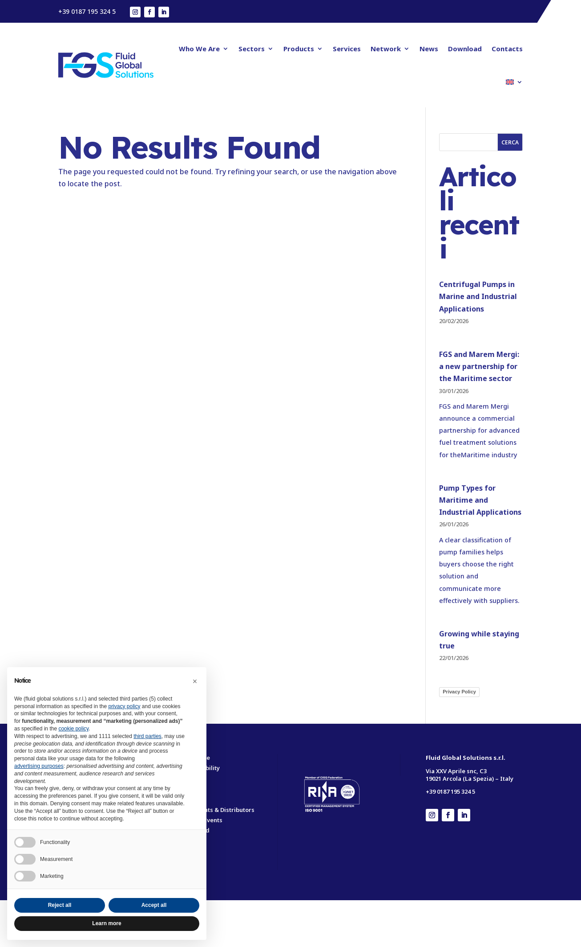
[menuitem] (514, 82)
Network (386, 48)
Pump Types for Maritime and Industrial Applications (480, 500)
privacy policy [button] (124, 706)
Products (298, 48)
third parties (147, 736)
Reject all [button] (60, 905)
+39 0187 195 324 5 (87, 11)
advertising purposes (39, 766)
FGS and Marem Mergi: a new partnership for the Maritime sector (479, 366)
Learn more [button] (106, 923)
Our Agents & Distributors (217, 810)
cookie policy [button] (73, 729)
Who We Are (199, 48)
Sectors (251, 48)
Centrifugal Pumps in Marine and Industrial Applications (478, 296)
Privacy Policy (459, 691)
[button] (195, 681)
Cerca (510, 142)
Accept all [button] (154, 905)
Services (347, 48)
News (429, 48)
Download (465, 48)
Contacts (507, 48)
